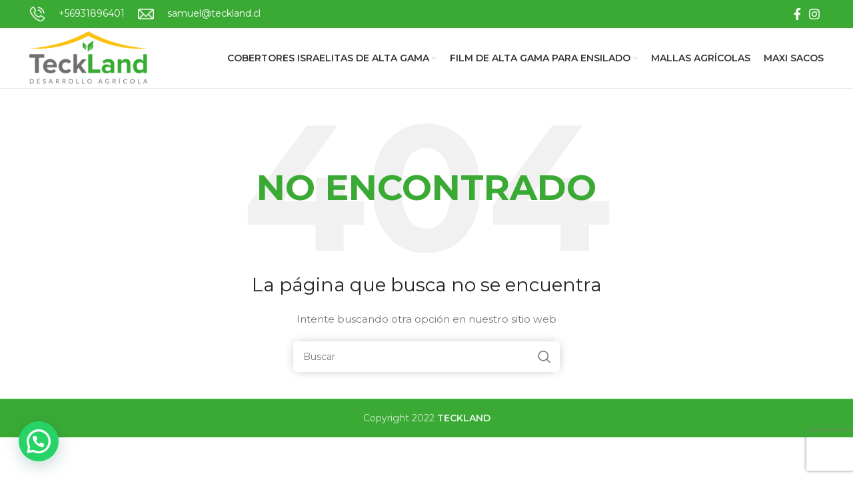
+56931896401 (92, 13)
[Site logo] (89, 57)
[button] (39, 441)
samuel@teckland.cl (214, 13)
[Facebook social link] (797, 14)
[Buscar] (426, 356)
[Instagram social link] (814, 14)
